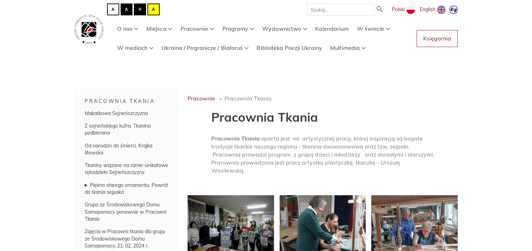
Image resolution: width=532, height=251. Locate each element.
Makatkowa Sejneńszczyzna (116, 113)
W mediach (135, 47)
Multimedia (348, 47)
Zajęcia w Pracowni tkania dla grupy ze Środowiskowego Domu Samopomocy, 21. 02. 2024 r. (125, 238)
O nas (127, 28)
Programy (238, 28)
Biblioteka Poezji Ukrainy (289, 47)
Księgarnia (437, 38)
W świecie (373, 28)
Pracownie (197, 28)
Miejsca (159, 28)
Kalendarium (332, 28)
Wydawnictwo (284, 28)
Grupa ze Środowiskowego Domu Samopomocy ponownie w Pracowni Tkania (125, 211)
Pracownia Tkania (120, 101)
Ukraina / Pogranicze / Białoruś (205, 47)
